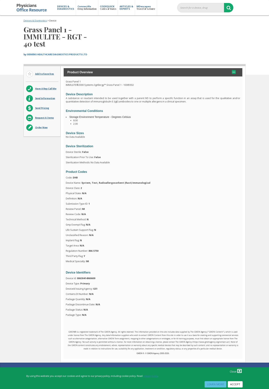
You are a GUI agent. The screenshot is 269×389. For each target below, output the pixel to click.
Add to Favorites (44, 73)
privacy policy (150, 376)
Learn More (215, 384)
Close (236, 371)
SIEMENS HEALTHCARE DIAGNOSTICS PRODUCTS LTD (57, 54)
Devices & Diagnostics (35, 20)
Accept (235, 384)
